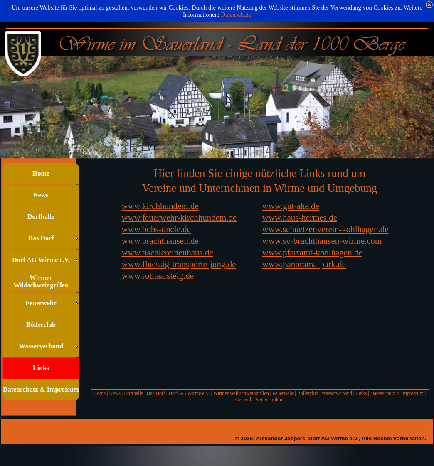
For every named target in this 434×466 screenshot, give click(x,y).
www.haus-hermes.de (300, 218)
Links (361, 393)
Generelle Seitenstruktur (259, 399)
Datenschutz (236, 14)
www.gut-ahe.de (290, 206)
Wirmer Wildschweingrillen (241, 393)
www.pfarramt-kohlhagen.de (312, 253)
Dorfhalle (133, 393)
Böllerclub (307, 393)
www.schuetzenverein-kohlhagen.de (325, 229)
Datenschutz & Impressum (397, 393)
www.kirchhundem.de (160, 206)
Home (100, 393)
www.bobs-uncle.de (156, 229)
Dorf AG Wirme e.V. (189, 393)
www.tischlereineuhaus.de (167, 253)
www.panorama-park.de (304, 264)
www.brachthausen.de (160, 241)
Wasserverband (337, 393)
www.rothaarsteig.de (158, 276)
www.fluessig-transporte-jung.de (179, 264)
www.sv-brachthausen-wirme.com (322, 241)
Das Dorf (156, 393)
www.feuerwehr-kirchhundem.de (179, 218)
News (114, 393)
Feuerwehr (282, 393)
